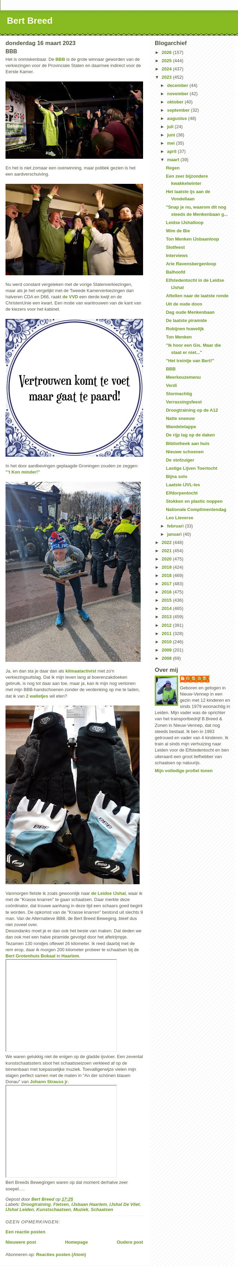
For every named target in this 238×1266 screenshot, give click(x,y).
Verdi (171, 385)
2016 (167, 592)
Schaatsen (102, 1209)
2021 (167, 550)
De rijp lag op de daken (190, 434)
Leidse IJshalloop (184, 222)
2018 (167, 575)
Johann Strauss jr (49, 1081)
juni (171, 134)
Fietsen (61, 1204)
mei (171, 143)
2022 (167, 542)
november (178, 93)
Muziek (80, 1209)
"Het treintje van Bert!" (190, 360)
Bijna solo (176, 476)
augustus (177, 118)
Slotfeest (175, 247)
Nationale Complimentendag (196, 509)
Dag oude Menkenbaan (190, 312)
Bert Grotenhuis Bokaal (30, 955)
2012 (167, 625)
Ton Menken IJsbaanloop (192, 239)
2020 (167, 559)
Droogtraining (36, 1204)
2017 (167, 583)
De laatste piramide (186, 320)
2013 (167, 616)
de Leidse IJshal (108, 893)
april (172, 151)
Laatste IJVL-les (183, 484)
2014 (167, 608)
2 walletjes (37, 696)
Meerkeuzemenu (183, 377)
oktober (176, 101)
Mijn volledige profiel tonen (184, 770)
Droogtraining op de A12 (192, 410)
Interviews (177, 255)
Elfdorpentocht (181, 493)
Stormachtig (179, 393)
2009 (167, 650)
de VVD (70, 296)
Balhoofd (175, 272)
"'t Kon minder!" (23, 472)
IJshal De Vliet (124, 1204)
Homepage (76, 1242)
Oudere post (130, 1242)
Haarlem (70, 955)
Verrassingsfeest (184, 401)
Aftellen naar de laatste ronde (197, 295)
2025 (167, 60)
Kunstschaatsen (53, 1209)
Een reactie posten (25, 1231)
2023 (167, 77)
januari (175, 534)
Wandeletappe (181, 426)
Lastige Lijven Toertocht (191, 468)
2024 (167, 68)
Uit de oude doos (184, 304)
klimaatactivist (80, 671)
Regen (173, 167)
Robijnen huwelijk (185, 328)
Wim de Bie (178, 230)
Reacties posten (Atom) (61, 1254)
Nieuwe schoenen (185, 451)
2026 (167, 52)
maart (174, 159)
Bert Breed (30, 20)
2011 (167, 633)
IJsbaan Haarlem (89, 1204)
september (179, 110)
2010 (167, 641)
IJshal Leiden (20, 1209)
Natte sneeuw (180, 418)
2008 (167, 658)
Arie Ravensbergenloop (191, 263)
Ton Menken (179, 337)
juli (171, 126)
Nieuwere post (21, 1242)
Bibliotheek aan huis (187, 443)
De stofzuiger (180, 460)
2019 (167, 567)
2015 (167, 600)
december (178, 85)
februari (176, 526)
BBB (60, 59)
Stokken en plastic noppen (194, 501)
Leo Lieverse (179, 517)
